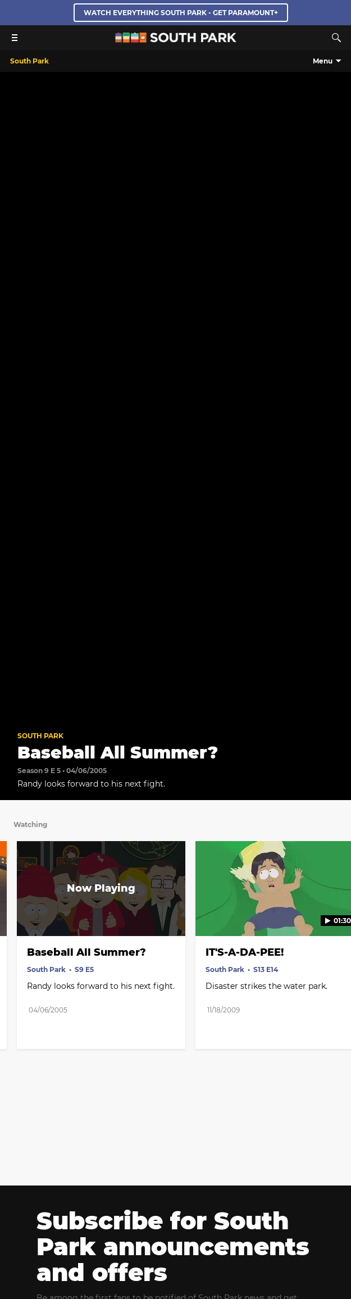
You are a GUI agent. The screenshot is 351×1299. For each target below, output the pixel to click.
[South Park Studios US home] (175, 39)
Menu (322, 61)
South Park (40, 736)
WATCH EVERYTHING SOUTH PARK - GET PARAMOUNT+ (181, 12)
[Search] (336, 37)
